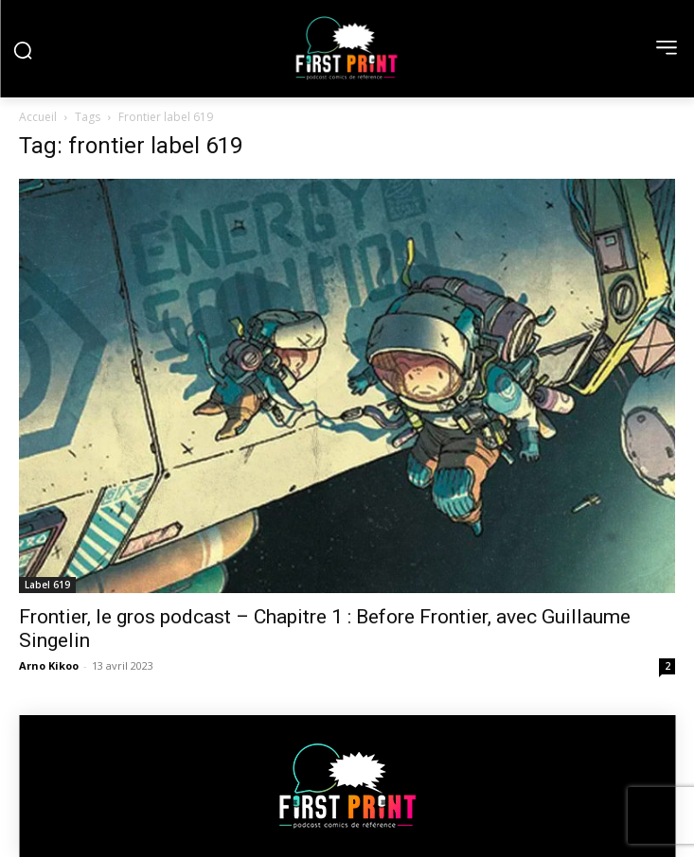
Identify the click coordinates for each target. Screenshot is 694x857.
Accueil (38, 117)
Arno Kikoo (49, 665)
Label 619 (47, 584)
